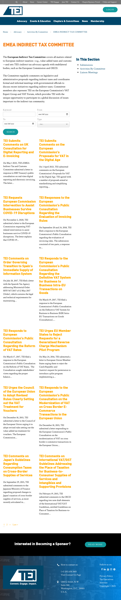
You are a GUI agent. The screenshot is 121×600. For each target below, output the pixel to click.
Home (5, 32)
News (85, 21)
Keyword (7, 109)
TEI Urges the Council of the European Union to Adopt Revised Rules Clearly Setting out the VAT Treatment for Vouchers (19, 399)
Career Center (42, 2)
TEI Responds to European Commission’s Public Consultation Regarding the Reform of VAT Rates (19, 340)
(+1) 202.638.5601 (69, 571)
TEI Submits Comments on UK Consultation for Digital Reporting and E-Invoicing (18, 148)
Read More (95, 544)
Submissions (86, 65)
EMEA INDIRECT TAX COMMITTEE (70, 32)
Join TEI (65, 2)
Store (32, 2)
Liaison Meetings (89, 72)
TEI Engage (54, 2)
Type (39, 119)
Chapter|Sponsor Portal (91, 2)
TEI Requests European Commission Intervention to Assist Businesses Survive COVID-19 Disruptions (19, 205)
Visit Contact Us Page (71, 574)
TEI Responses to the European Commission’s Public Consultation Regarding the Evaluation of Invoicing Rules (55, 209)
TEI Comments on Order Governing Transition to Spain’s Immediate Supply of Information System (18, 266)
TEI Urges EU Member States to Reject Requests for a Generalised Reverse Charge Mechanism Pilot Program (55, 340)
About (25, 2)
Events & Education (40, 21)
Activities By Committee (37, 32)
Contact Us (75, 2)
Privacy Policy (106, 576)
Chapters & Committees (66, 21)
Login (110, 9)
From (39, 109)
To (4, 119)
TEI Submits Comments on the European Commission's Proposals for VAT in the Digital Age (54, 150)
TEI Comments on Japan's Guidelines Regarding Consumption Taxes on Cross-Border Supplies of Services (17, 465)
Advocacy (22, 21)
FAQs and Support (110, 2)
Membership (97, 21)
